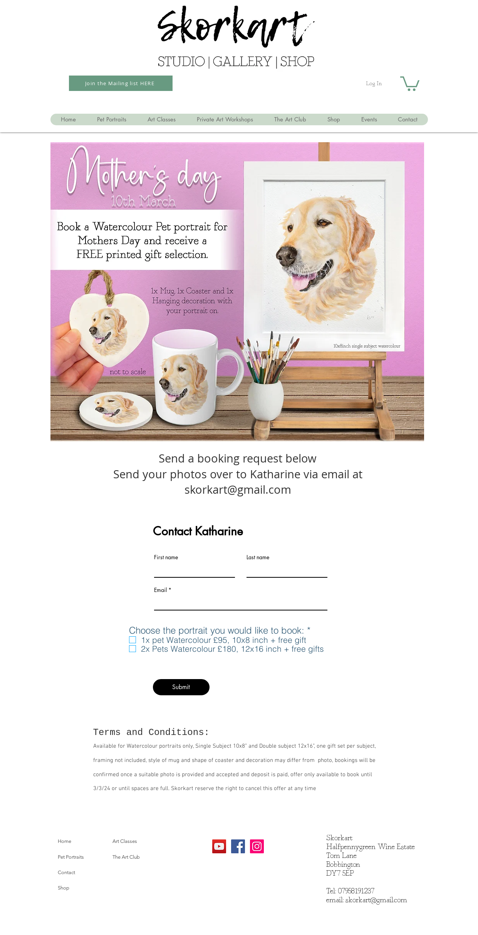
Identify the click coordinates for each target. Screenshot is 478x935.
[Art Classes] (137, 841)
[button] (409, 83)
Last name (258, 557)
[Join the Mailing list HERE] (121, 83)
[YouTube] (219, 846)
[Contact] (82, 872)
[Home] (82, 841)
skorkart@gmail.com (376, 900)
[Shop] (82, 888)
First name (166, 557)
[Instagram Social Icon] (257, 846)
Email (160, 590)
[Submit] (181, 687)
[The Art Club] (137, 857)
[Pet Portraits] (82, 857)
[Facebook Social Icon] (238, 846)
